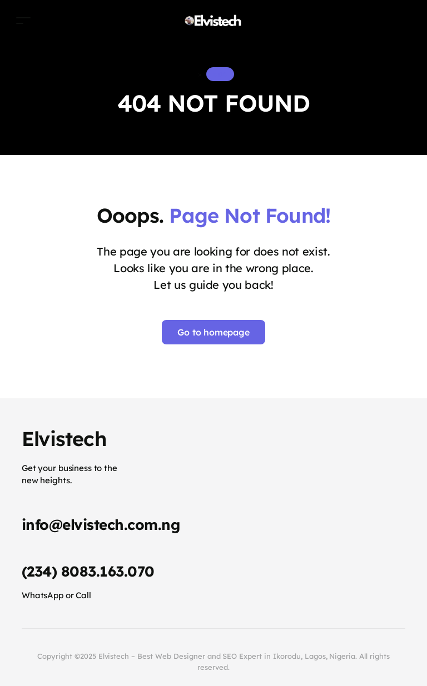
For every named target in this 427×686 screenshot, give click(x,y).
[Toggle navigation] (23, 20)
